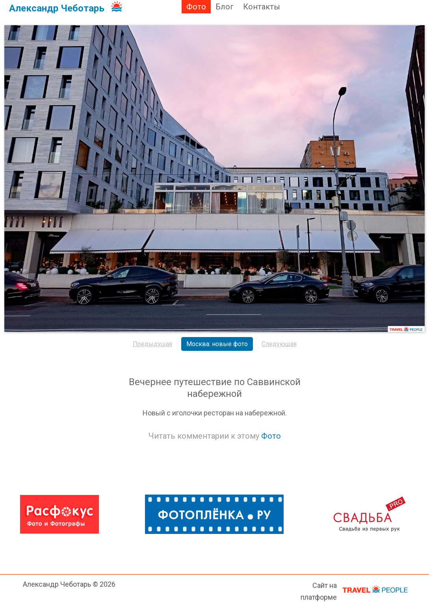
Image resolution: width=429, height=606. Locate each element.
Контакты (261, 6)
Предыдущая (152, 344)
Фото (196, 6)
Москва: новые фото (217, 344)
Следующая (279, 344)
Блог (224, 6)
